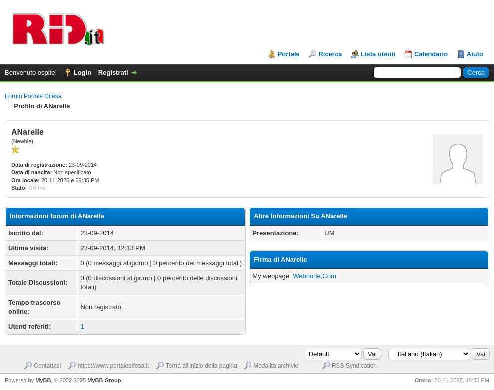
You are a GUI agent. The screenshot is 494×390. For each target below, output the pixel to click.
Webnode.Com (314, 276)
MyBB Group (104, 380)
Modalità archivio (275, 365)
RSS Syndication (354, 365)
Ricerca (330, 54)
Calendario (431, 54)
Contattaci (47, 365)
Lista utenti (378, 54)
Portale (289, 54)
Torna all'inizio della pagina (201, 365)
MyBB (43, 380)
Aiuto (475, 54)
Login (82, 72)
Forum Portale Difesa (33, 96)
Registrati (113, 72)
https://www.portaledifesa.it (113, 365)
